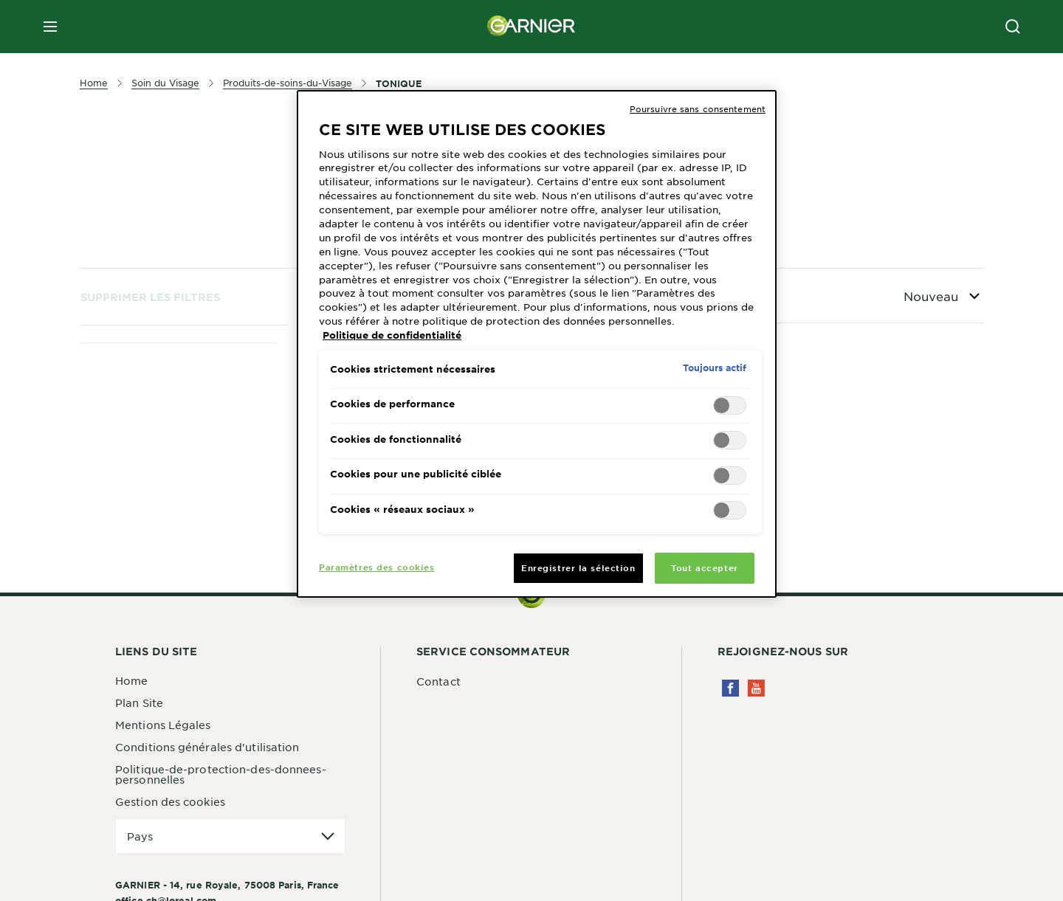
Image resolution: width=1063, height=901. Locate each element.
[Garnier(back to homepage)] (531, 26)
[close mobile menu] (50, 26)
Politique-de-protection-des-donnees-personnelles (220, 774)
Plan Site (139, 702)
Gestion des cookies (170, 801)
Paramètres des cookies (377, 567)
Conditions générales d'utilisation (207, 746)
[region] (537, 344)
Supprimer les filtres (150, 297)
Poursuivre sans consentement (698, 108)
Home (131, 680)
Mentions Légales (163, 724)
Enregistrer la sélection (578, 567)
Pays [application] (140, 836)
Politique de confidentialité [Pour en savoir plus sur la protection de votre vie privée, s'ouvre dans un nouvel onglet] (392, 335)
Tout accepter (704, 567)
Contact (438, 681)
